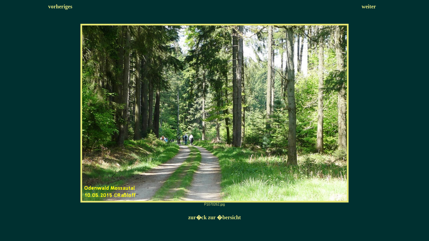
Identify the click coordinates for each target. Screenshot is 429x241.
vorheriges (60, 6)
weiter (369, 6)
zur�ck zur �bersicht (214, 217)
